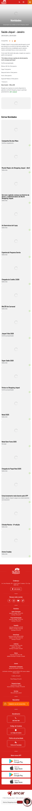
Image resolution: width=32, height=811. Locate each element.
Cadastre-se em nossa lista (16, 704)
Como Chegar (16, 589)
